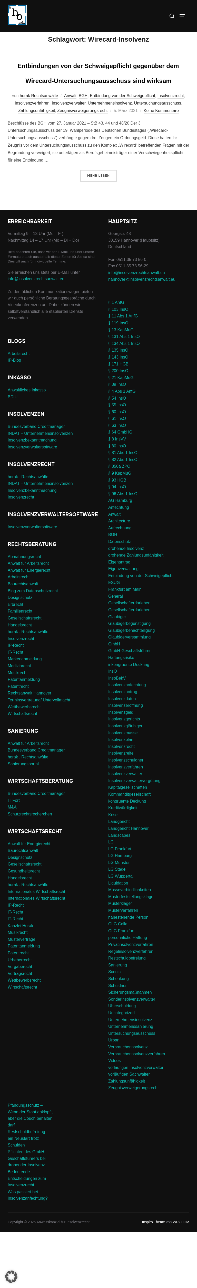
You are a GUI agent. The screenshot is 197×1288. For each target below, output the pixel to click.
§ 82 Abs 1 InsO (122, 516)
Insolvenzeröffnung (125, 761)
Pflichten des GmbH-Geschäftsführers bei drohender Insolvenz (27, 1214)
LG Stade (117, 925)
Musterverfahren (123, 966)
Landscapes (119, 891)
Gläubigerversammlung (129, 693)
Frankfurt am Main (125, 645)
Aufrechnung (120, 584)
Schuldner (117, 1041)
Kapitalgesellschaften (127, 843)
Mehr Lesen (102, 231)
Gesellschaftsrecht (25, 674)
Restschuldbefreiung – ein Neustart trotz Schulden (28, 1194)
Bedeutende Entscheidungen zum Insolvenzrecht (27, 1234)
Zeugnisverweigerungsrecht (82, 167)
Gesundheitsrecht (24, 927)
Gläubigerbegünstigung (129, 680)
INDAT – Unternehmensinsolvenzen (40, 489)
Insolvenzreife (121, 809)
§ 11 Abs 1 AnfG (123, 372)
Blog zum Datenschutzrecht (33, 647)
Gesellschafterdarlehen (129, 659)
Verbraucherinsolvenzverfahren (136, 1110)
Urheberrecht (20, 1016)
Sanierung (117, 1021)
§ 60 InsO (117, 468)
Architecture (119, 577)
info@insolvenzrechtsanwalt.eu (36, 335)
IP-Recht (16, 701)
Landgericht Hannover (128, 884)
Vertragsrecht (20, 1030)
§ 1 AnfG (116, 358)
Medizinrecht (19, 722)
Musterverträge (21, 995)
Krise (112, 871)
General (115, 652)
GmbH (114, 700)
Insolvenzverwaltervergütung (134, 837)
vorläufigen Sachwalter (129, 1130)
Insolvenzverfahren (32, 159)
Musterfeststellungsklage (130, 953)
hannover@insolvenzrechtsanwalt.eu (142, 335)
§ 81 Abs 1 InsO (122, 509)
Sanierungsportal (23, 820)
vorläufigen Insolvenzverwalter (135, 1124)
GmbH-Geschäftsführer (129, 707)
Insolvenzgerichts (124, 775)
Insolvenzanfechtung (127, 741)
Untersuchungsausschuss (157, 159)
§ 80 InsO (117, 502)
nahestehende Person (128, 973)
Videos (114, 1117)
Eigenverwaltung (123, 625)
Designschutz (20, 654)
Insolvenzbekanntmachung (32, 496)
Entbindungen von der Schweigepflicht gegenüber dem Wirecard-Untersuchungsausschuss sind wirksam (98, 105)
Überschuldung (122, 1062)
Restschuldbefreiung (127, 1014)
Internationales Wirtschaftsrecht (36, 948)
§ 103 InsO (118, 365)
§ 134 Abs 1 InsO (124, 400)
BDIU (12, 453)
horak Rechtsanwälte (39, 152)
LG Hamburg (120, 912)
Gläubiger (117, 673)
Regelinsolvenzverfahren (130, 1007)
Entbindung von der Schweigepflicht (122, 152)
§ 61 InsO (117, 475)
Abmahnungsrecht (24, 612)
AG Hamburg (120, 556)
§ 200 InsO (118, 427)
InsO (112, 727)
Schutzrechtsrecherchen (30, 870)
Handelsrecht (20, 681)
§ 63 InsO (117, 482)
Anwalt (70, 152)
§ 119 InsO (118, 379)
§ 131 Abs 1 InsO (124, 393)
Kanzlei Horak (20, 982)
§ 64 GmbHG (120, 488)
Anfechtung (118, 563)
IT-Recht (15, 708)
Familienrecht (20, 667)
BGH (83, 152)
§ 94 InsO (117, 543)
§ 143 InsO (118, 413)
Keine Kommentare (161, 167)
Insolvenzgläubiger (125, 782)
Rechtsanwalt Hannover (29, 749)
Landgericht (119, 878)
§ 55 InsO (117, 461)
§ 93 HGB (117, 536)
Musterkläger (120, 959)
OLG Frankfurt (121, 987)
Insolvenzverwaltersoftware (32, 503)
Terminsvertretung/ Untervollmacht (39, 756)
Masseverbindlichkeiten (129, 946)
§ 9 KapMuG (119, 529)
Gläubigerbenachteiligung (131, 686)
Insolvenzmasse (123, 789)
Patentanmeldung (24, 736)
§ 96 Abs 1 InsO (122, 550)
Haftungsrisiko (121, 714)
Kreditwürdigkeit (122, 864)
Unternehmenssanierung (130, 1082)
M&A (12, 863)
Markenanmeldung (25, 715)
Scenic (114, 1028)
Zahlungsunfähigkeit (36, 167)
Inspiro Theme (153, 1278)
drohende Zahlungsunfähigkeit (135, 611)
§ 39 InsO (117, 440)
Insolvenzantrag (122, 748)
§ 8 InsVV (117, 495)
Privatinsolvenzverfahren (130, 1001)
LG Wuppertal (120, 932)
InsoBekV (117, 734)
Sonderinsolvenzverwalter (131, 1055)
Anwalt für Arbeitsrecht (28, 619)
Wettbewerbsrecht (24, 763)
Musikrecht (17, 729)
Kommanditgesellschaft (129, 850)
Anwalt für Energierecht (29, 626)
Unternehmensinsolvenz (110, 159)
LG (111, 898)
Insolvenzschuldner (125, 816)
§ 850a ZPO (119, 522)
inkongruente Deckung (128, 721)
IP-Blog (14, 416)
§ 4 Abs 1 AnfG (122, 447)
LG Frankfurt (119, 905)
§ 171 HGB (118, 420)
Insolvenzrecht (170, 152)
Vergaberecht (20, 1023)
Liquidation (118, 939)
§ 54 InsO (117, 454)
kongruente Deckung (127, 857)
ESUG (114, 638)
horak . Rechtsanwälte (28, 533)
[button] (11, 1276)
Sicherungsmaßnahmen (130, 1048)
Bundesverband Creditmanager (36, 483)
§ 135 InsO (118, 406)
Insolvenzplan (120, 796)
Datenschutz (119, 598)
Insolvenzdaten (122, 755)
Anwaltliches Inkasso (27, 446)
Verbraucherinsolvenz (128, 1103)
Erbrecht (15, 661)
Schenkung (118, 1035)
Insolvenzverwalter (69, 159)
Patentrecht (18, 742)
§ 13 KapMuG (121, 386)
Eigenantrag (119, 618)
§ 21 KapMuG (121, 434)
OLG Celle (117, 980)
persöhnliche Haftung (127, 994)
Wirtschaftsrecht (22, 770)
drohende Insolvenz (126, 604)
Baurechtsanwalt (23, 640)
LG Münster (119, 919)
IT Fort (14, 856)
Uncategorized (121, 1069)
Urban (114, 1096)
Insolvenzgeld (120, 768)
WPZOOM (181, 1278)
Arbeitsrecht (18, 410)
